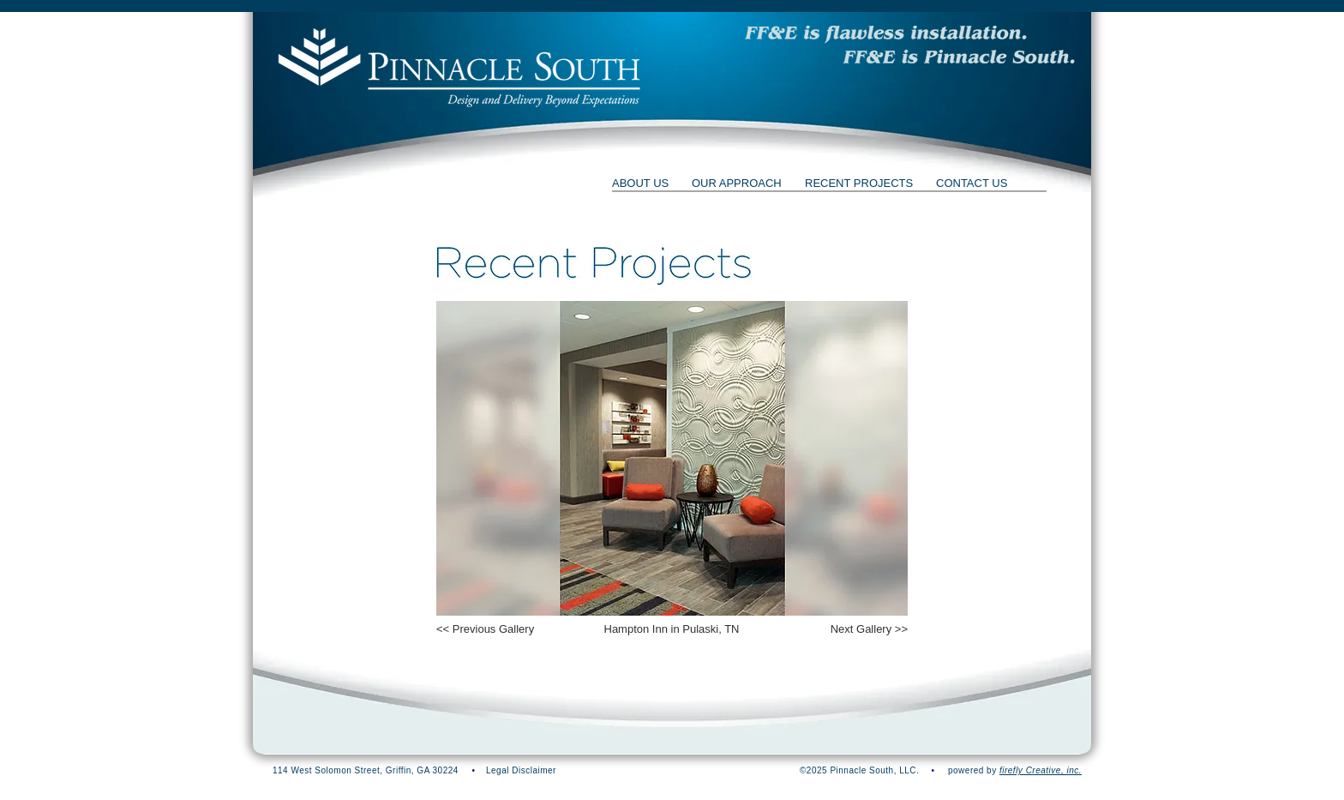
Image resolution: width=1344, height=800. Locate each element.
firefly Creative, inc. (1040, 770)
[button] (910, 45)
